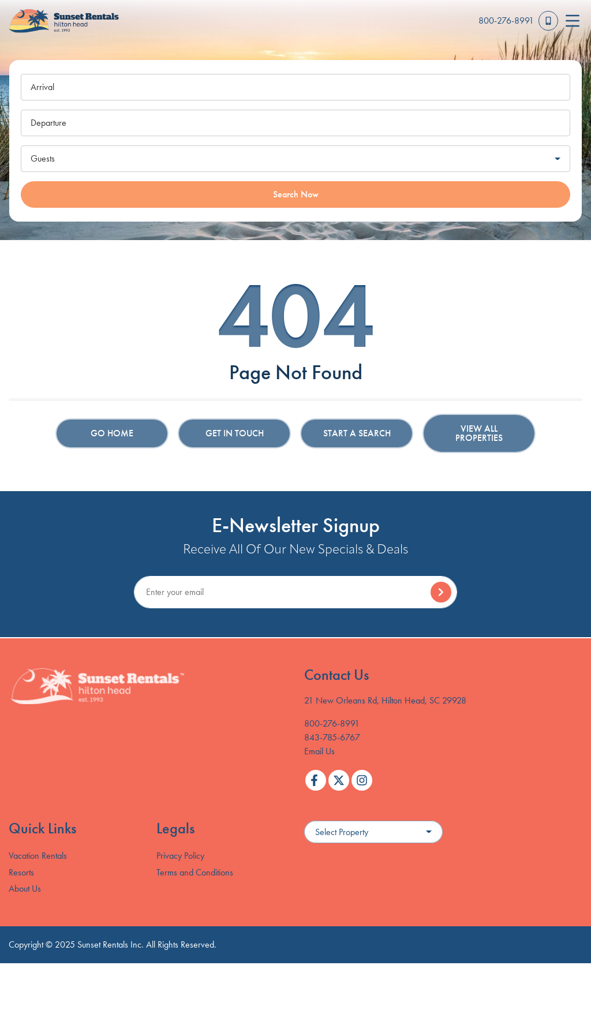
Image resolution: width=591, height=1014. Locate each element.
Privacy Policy (180, 855)
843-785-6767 (332, 737)
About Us (25, 888)
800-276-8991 (332, 723)
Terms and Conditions (194, 872)
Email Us (319, 751)
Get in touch (234, 433)
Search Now (296, 194)
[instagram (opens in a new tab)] (361, 780)
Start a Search (357, 433)
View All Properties (479, 433)
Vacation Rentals (38, 855)
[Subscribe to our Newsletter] (295, 592)
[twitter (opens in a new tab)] (338, 780)
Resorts (21, 872)
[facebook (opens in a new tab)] (315, 780)
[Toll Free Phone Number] (518, 21)
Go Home (112, 433)
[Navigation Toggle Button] (572, 21)
